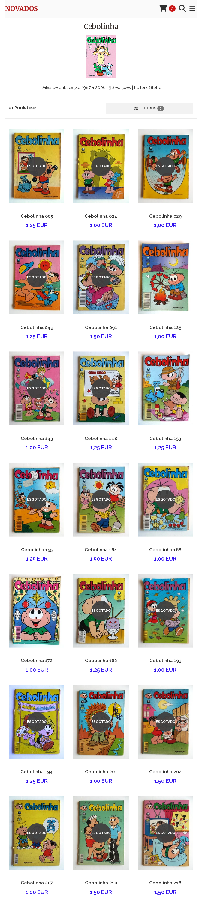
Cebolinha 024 (101, 216)
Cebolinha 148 (101, 438)
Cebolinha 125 (165, 327)
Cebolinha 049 (36, 327)
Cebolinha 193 (165, 660)
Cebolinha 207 (37, 883)
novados (21, 8)
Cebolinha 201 (101, 771)
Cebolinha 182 (101, 660)
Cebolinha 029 (165, 216)
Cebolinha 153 (165, 438)
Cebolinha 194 (36, 771)
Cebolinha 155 (37, 549)
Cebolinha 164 (101, 549)
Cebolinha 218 (165, 883)
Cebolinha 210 (101, 883)
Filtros (149, 108)
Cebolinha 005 (37, 216)
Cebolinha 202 (165, 771)
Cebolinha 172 (37, 660)
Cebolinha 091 (101, 327)
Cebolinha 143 (37, 438)
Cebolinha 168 (165, 549)
